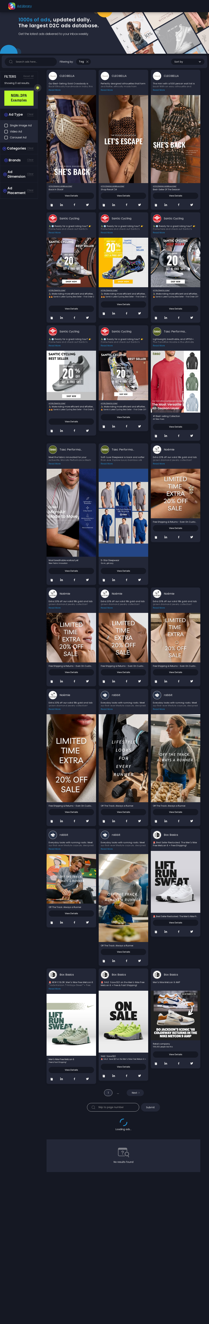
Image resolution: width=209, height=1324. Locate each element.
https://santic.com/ (57, 290)
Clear (30, 114)
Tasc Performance (175, 331)
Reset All (28, 76)
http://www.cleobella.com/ (60, 186)
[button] (187, 62)
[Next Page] (135, 1092)
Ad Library (24, 6)
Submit (150, 1107)
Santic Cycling (69, 218)
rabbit (116, 695)
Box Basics (171, 835)
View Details (71, 195)
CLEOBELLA (67, 76)
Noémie (169, 449)
